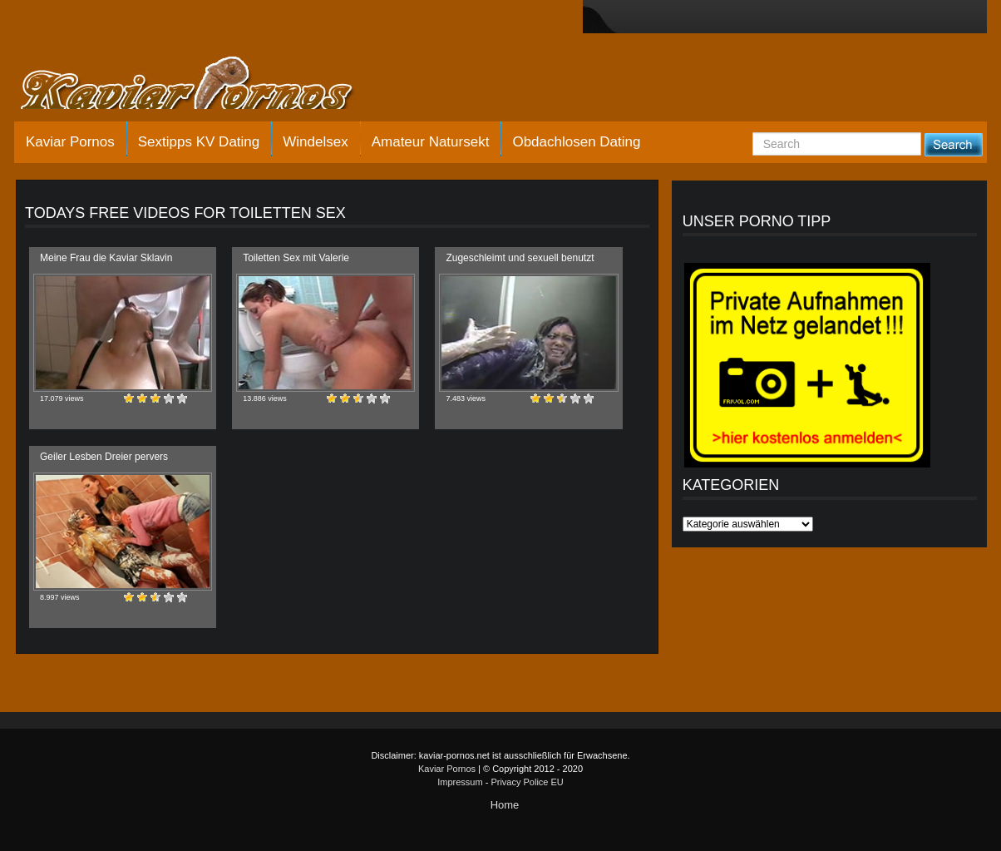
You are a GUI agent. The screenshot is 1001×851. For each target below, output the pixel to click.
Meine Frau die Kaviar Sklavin (106, 258)
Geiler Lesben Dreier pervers (104, 457)
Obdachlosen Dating (576, 142)
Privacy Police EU (527, 782)
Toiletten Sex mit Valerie (296, 258)
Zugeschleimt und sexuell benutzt (520, 258)
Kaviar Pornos (70, 142)
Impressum (459, 782)
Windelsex (315, 142)
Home (505, 805)
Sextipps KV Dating (198, 142)
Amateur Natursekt (431, 142)
